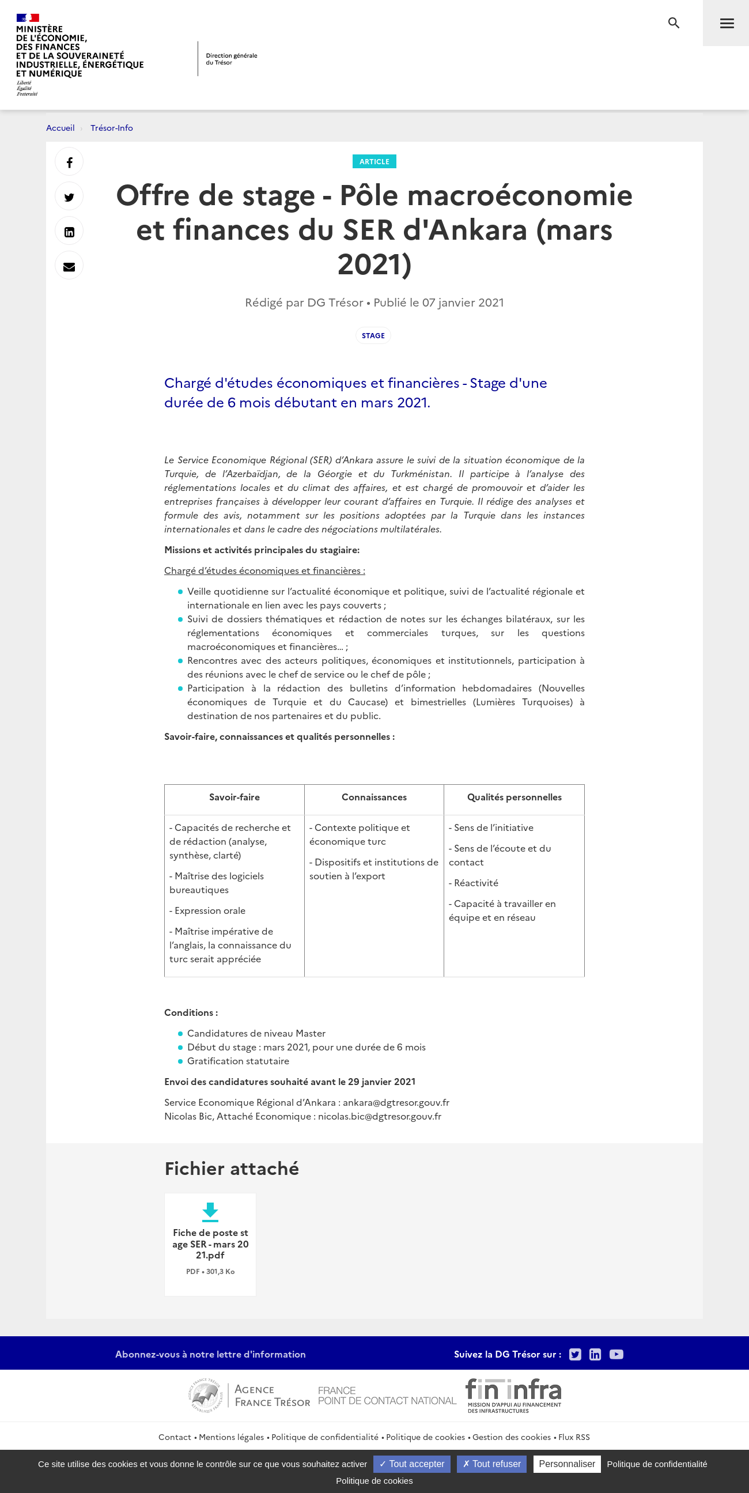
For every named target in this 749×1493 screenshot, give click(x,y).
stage (373, 335)
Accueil (60, 127)
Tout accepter (411, 1464)
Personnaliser (567, 1464)
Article (374, 161)
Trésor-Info (111, 127)
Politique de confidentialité (325, 1436)
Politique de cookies (425, 1436)
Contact (174, 1436)
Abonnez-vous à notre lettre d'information (210, 1353)
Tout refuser (492, 1464)
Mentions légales (231, 1436)
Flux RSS (574, 1436)
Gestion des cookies (511, 1436)
